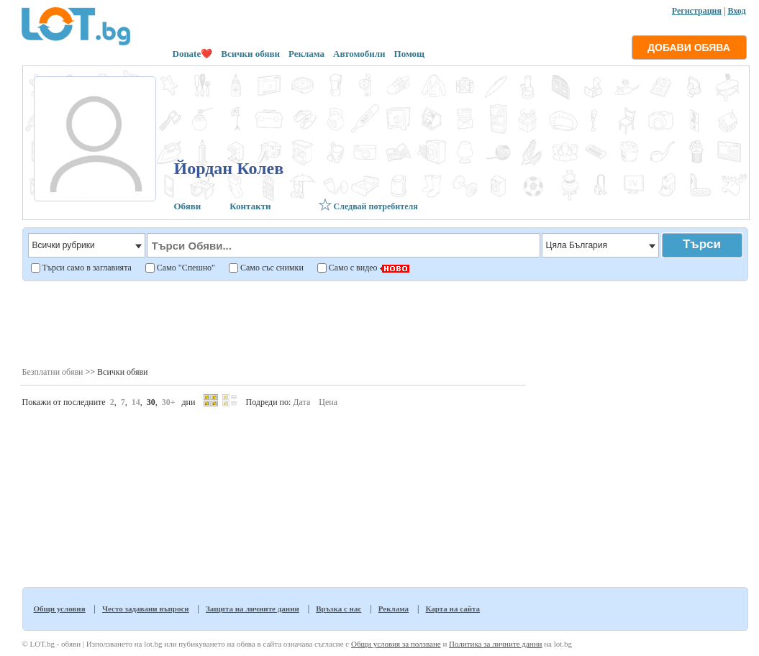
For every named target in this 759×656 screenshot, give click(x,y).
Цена (328, 402)
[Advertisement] (384, 323)
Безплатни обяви (52, 372)
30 (151, 402)
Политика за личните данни (495, 643)
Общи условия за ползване (396, 643)
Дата (301, 402)
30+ (169, 402)
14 (136, 402)
